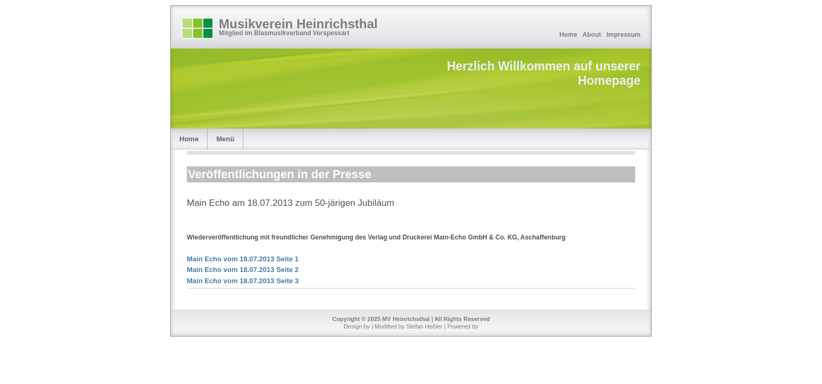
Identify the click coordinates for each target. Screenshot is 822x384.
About (591, 34)
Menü (225, 139)
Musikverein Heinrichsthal (298, 24)
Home (568, 34)
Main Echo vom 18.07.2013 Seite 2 (243, 270)
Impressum (623, 34)
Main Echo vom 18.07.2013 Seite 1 (243, 259)
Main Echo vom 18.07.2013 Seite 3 (243, 281)
